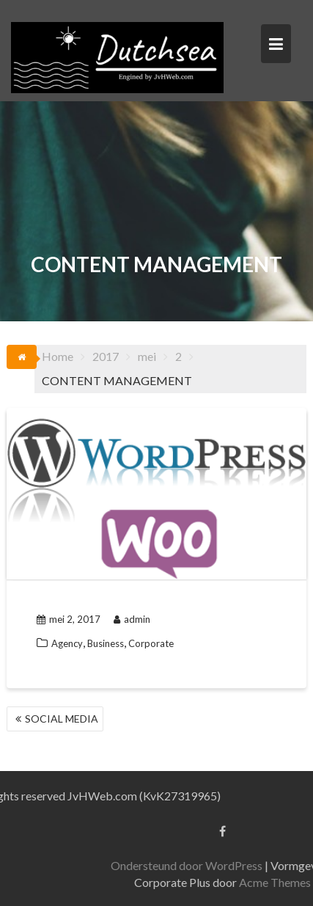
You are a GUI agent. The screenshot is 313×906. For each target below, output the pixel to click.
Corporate (151, 643)
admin (132, 619)
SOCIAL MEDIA (61, 718)
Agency (67, 643)
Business (105, 643)
